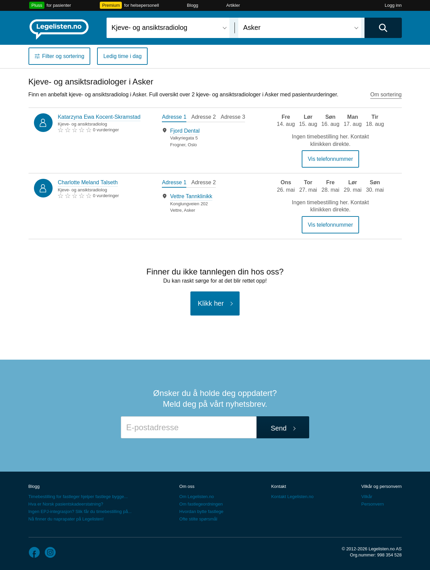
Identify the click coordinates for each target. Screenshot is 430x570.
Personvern (372, 504)
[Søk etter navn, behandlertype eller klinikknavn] (168, 28)
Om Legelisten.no (196, 496)
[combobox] (168, 28)
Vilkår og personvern (381, 486)
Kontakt (278, 486)
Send (279, 428)
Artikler (233, 5)
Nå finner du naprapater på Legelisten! (66, 518)
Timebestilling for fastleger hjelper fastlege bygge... (78, 496)
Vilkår (366, 496)
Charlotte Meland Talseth (88, 182)
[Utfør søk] (383, 28)
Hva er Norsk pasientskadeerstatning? (66, 504)
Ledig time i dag (122, 56)
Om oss (186, 486)
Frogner (177, 144)
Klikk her (211, 303)
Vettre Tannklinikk (191, 196)
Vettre (176, 210)
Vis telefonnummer (330, 159)
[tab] (174, 117)
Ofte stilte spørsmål (198, 518)
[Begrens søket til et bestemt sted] (299, 28)
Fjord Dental (185, 131)
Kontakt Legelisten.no (292, 496)
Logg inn (393, 5)
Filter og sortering (63, 56)
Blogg (192, 5)
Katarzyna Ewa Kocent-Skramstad (99, 117)
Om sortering (385, 94)
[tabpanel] (208, 137)
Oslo (192, 144)
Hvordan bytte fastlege (201, 511)
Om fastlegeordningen (201, 504)
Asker (189, 210)
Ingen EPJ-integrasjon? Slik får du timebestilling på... (80, 511)
